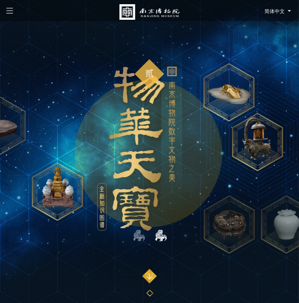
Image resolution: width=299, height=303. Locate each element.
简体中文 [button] (279, 11)
